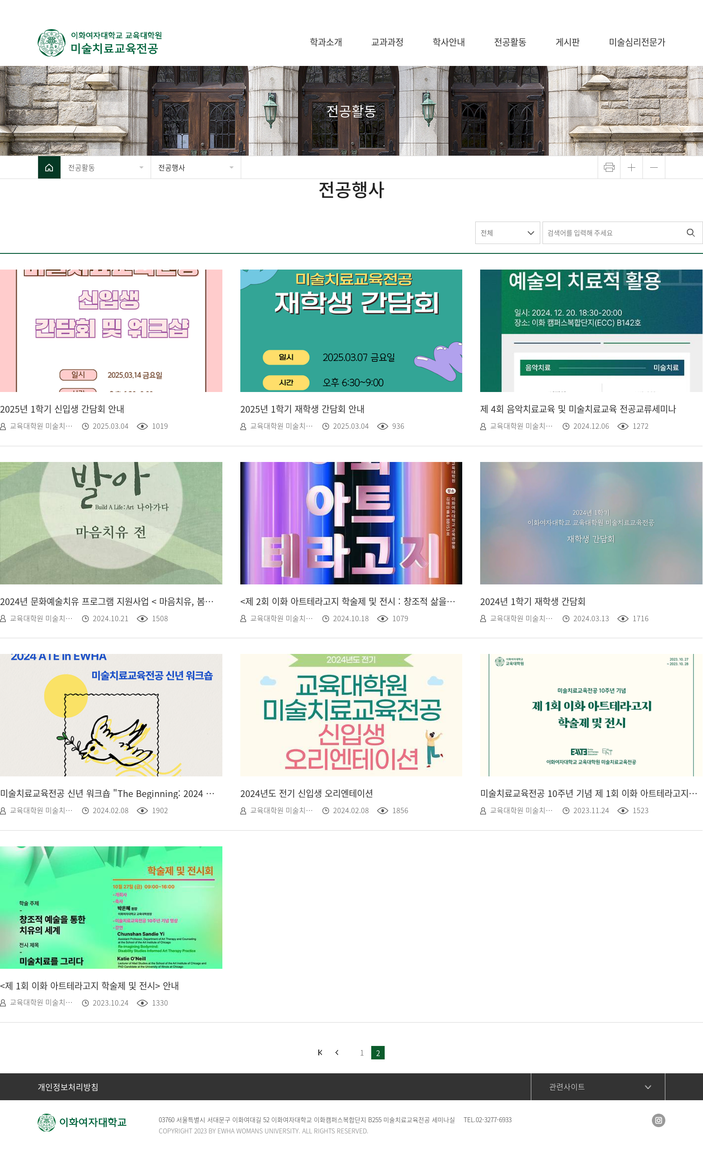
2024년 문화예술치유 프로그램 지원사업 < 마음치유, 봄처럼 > (109, 601)
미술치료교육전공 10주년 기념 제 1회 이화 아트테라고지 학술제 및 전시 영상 (589, 793)
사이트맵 (651, 9)
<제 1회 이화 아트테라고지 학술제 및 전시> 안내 (89, 985)
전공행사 (171, 167)
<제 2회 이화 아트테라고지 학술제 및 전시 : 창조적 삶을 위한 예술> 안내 (349, 601)
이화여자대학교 (602, 9)
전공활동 (81, 167)
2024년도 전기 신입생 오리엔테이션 (306, 793)
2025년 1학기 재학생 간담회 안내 (302, 408)
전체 (487, 233)
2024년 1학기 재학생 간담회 (533, 601)
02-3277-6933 (494, 1119)
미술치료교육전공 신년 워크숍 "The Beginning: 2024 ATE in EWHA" (109, 793)
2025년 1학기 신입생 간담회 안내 (62, 408)
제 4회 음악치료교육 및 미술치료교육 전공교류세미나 (578, 408)
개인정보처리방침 (68, 1087)
